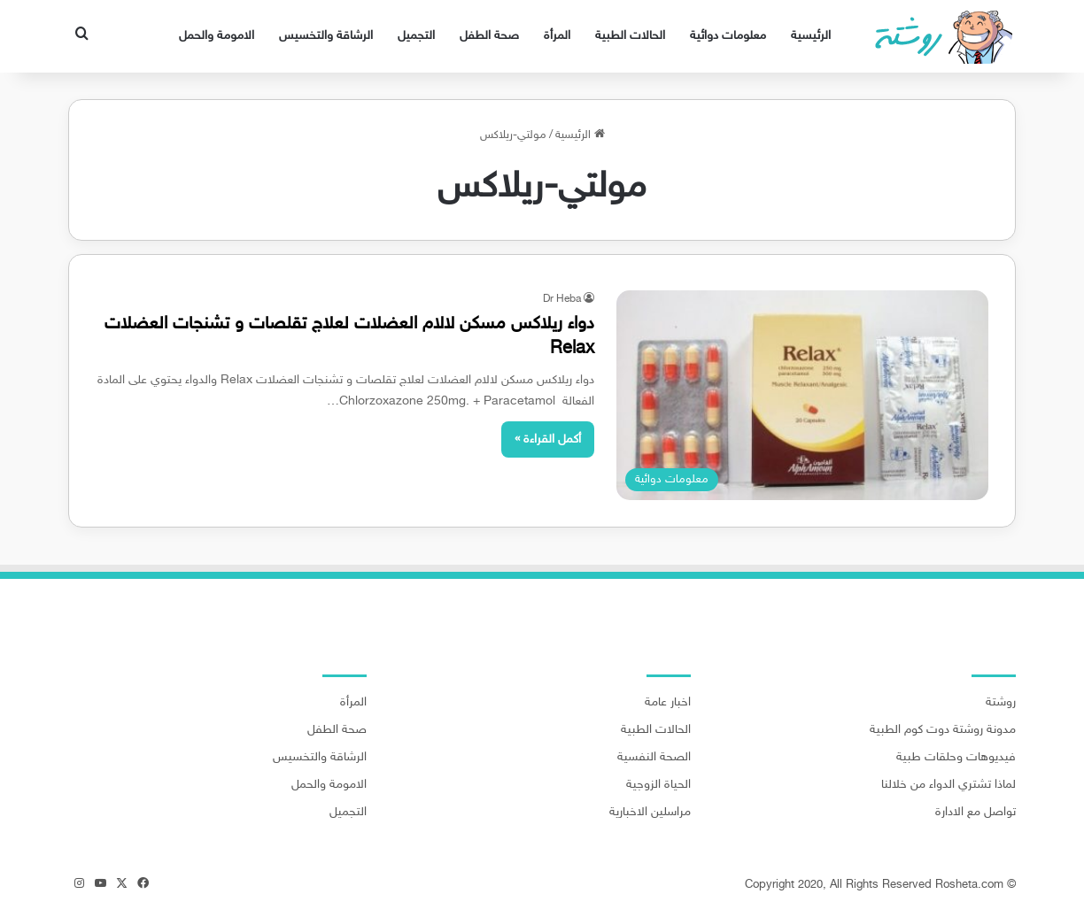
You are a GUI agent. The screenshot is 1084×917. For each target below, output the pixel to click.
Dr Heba (562, 299)
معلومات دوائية (728, 35)
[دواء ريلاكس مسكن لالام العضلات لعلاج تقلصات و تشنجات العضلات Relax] (802, 395)
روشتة (1001, 703)
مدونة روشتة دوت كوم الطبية (943, 730)
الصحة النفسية (654, 758)
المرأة (557, 35)
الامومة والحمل (216, 35)
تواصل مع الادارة (975, 812)
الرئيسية (811, 35)
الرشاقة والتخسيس (326, 35)
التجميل (416, 35)
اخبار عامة (668, 703)
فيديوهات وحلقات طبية (956, 758)
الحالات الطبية (630, 35)
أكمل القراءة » (548, 439)
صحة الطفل (489, 35)
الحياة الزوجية (658, 785)
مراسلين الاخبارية (650, 812)
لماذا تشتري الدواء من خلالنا (948, 785)
